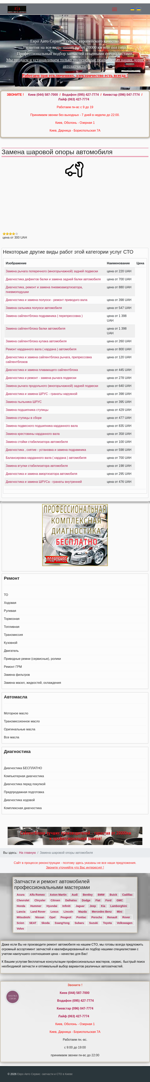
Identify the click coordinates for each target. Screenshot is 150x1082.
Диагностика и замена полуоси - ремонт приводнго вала (46, 300)
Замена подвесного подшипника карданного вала (42, 425)
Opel (52, 917)
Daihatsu (71, 900)
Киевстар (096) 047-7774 (121, 94)
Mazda (82, 911)
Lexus (54, 911)
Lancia (21, 911)
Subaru (79, 923)
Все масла (11, 737)
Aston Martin (58, 894)
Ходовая (10, 602)
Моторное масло (16, 713)
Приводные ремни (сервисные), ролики (32, 658)
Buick (113, 894)
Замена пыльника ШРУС (24, 401)
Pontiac (81, 917)
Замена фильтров (17, 674)
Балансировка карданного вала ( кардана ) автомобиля (46, 457)
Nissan (39, 917)
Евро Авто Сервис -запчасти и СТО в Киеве (44, 1074)
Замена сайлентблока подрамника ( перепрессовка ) (44, 316)
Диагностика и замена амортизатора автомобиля (41, 473)
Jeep (93, 906)
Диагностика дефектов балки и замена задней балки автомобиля (53, 279)
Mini (119, 911)
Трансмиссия (13, 634)
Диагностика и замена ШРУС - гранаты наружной (41, 393)
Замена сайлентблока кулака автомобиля (36, 341)
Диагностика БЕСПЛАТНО (23, 768)
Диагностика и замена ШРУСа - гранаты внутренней (44, 481)
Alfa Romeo (37, 894)
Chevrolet (23, 900)
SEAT (32, 923)
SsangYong (62, 923)
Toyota (107, 923)
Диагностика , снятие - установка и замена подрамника (46, 449)
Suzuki (93, 923)
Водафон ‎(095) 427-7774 (80, 94)
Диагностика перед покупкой (24, 784)
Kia (103, 906)
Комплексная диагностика (23, 808)
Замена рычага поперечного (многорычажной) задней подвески (52, 271)
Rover (126, 917)
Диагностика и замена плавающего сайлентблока (42, 370)
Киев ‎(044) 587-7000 (43, 94)
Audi (75, 894)
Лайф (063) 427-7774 (73, 99)
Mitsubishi (23, 917)
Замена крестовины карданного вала (33, 433)
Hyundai (51, 906)
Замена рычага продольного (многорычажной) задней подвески (52, 386)
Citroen (55, 900)
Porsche (96, 917)
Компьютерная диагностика (24, 776)
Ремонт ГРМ (13, 666)
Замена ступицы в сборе (24, 417)
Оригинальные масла (19, 729)
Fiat (98, 900)
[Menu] (114, 9)
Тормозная (12, 618)
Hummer (35, 906)
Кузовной (10, 642)
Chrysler (40, 900)
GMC (120, 900)
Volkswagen (124, 923)
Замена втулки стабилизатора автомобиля (37, 465)
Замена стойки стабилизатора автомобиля (37, 441)
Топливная (11, 626)
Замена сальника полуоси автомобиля (34, 308)
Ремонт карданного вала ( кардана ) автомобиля (41, 349)
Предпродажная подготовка (24, 792)
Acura (21, 894)
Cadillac (127, 894)
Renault (112, 917)
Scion (20, 923)
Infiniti (66, 906)
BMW (101, 894)
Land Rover (38, 911)
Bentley (88, 894)
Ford (108, 900)
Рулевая (10, 610)
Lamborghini (118, 906)
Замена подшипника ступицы (27, 409)
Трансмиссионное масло (22, 721)
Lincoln (68, 911)
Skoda (45, 923)
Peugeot (66, 917)
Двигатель (11, 650)
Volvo (20, 928)
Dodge (86, 900)
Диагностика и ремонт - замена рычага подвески (41, 378)
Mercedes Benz (102, 911)
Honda (21, 906)
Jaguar (80, 906)
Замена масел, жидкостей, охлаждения (32, 682)
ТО (6, 594)
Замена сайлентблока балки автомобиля (35, 328)
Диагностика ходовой (19, 800)
